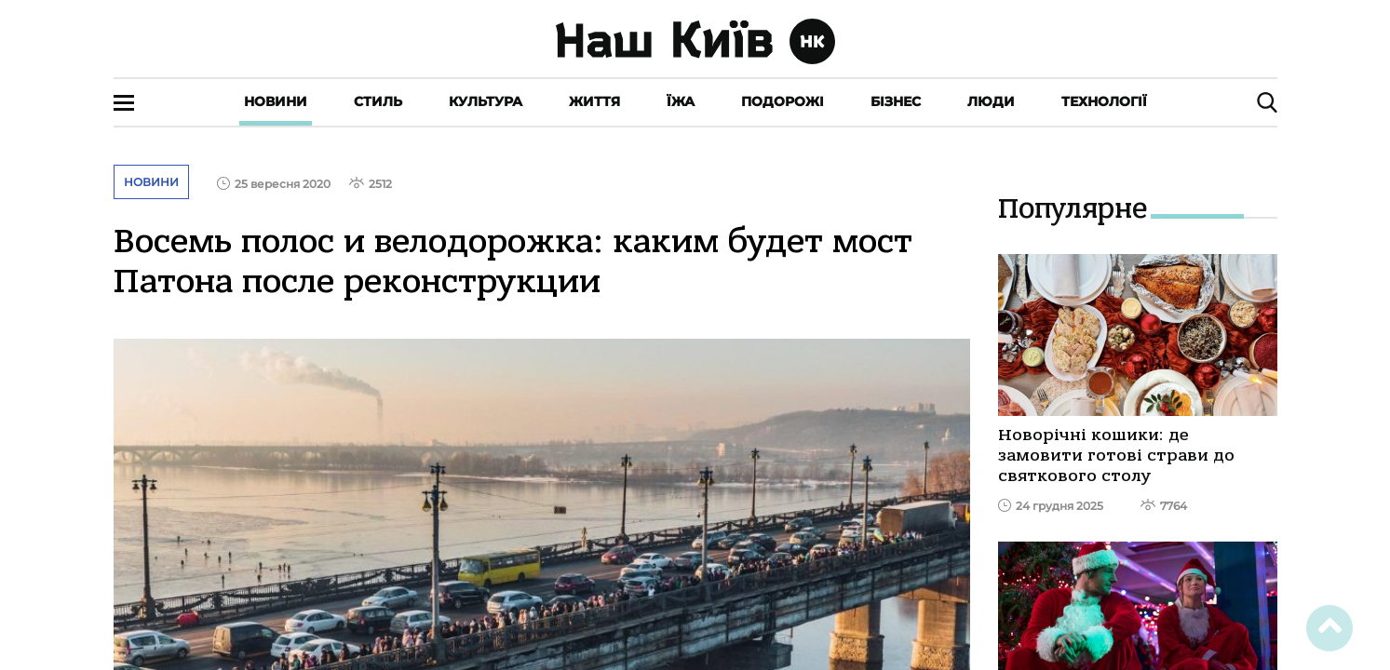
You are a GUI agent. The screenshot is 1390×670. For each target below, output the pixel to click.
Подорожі (782, 101)
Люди (991, 101)
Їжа (681, 101)
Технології (1104, 101)
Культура (485, 101)
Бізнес (895, 101)
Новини (275, 101)
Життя (594, 101)
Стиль (378, 101)
